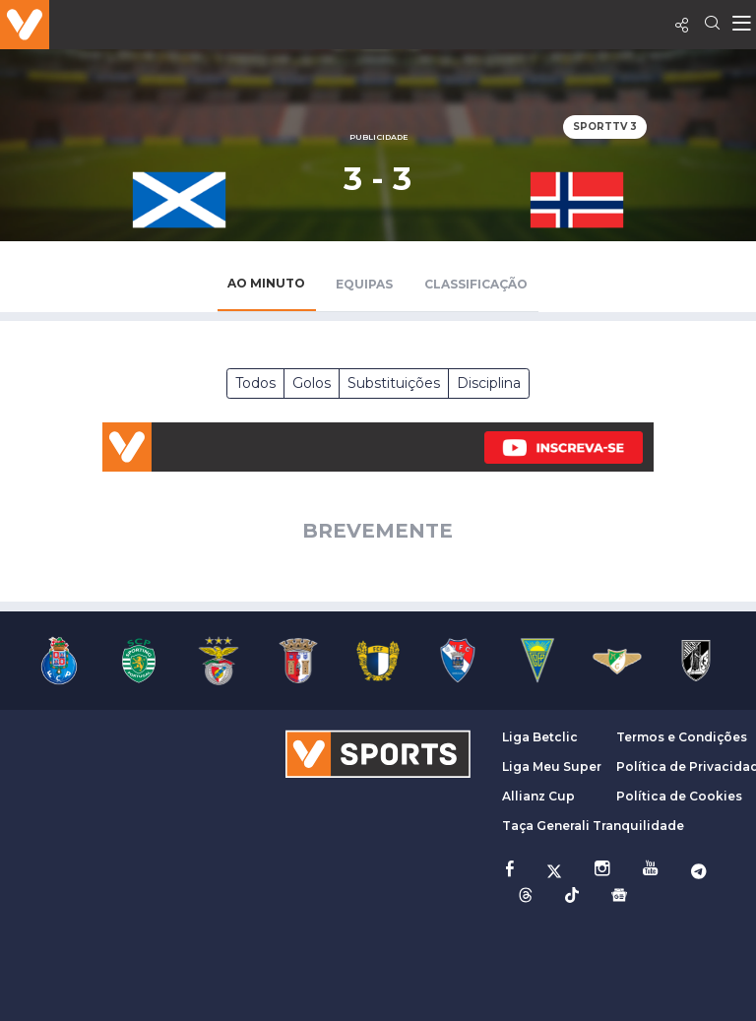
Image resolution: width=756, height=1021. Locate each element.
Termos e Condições (681, 737)
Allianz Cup (538, 796)
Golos (311, 383)
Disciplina (489, 383)
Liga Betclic (540, 737)
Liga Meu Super (551, 766)
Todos (255, 383)
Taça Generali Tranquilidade (593, 825)
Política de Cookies (679, 796)
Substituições (393, 383)
